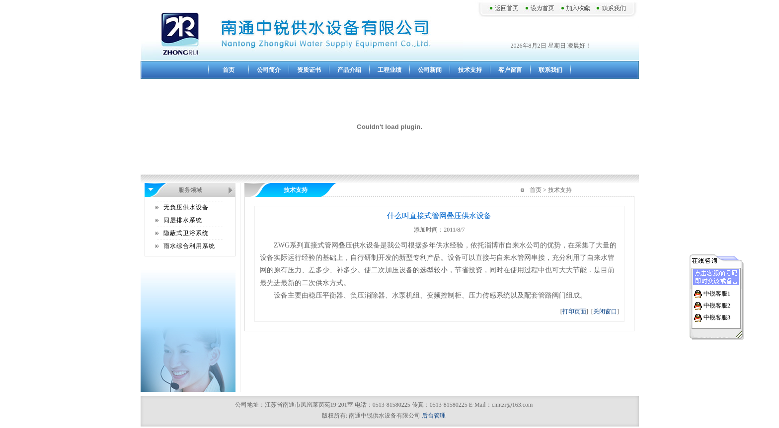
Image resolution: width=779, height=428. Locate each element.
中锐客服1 (716, 292)
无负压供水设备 (186, 207)
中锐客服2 (716, 304)
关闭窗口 (605, 311)
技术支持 (470, 69)
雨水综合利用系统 (189, 246)
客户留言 (510, 69)
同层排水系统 (182, 220)
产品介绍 (349, 69)
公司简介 (269, 69)
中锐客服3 (716, 316)
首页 (228, 69)
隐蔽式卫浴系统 (186, 233)
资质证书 (309, 69)
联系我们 (550, 69)
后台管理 (434, 415)
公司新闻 (430, 69)
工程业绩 (389, 69)
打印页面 (574, 311)
